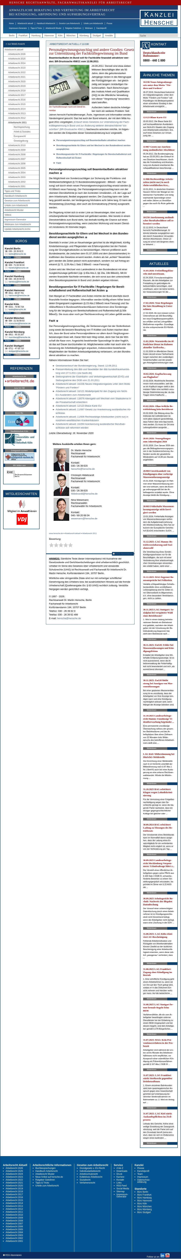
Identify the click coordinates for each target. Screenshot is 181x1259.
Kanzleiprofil (101, 28)
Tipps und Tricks (12, 191)
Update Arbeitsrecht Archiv (17, 229)
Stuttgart (97, 35)
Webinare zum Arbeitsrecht (18, 224)
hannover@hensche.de (19, 295)
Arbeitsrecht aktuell (25, 23)
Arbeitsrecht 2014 (16, 109)
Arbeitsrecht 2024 (16, 63)
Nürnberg (84, 35)
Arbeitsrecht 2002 (16, 182)
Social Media (123, 1188)
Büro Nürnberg (144, 1209)
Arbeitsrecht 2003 (16, 177)
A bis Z (120, 1168)
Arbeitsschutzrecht (89, 1174)
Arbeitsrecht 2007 (16, 159)
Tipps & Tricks (36, 28)
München (70, 35)
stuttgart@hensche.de (18, 351)
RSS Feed (122, 1185)
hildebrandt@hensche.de (84, 493)
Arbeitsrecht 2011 (17, 122)
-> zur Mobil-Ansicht (15, 44)
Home (11, 23)
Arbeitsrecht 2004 (16, 172)
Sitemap (121, 1191)
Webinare (89, 28)
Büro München (144, 1206)
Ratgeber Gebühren (73, 28)
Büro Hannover (144, 1200)
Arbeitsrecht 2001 (16, 186)
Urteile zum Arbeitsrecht (93, 23)
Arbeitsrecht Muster (53, 28)
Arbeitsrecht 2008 (16, 154)
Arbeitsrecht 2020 (16, 81)
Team (140, 1174)
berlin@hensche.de (17, 254)
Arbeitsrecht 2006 (16, 163)
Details (18, 257)
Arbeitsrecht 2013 (16, 113)
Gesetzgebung (21, 141)
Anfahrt (8, 257)
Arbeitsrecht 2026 (16, 54)
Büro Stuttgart (144, 1212)
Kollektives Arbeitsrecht (91, 1177)
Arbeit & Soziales (22, 131)
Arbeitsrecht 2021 (16, 77)
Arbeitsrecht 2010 (16, 145)
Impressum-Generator (18, 28)
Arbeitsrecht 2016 (16, 100)
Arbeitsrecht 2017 (16, 95)
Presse (109, 23)
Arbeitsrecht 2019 (16, 86)
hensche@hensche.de (83, 469)
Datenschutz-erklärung (143, 1181)
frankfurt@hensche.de (18, 268)
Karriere (120, 1177)
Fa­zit (58, 163)
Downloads (122, 1171)
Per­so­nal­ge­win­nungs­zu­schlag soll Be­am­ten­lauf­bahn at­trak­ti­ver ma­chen (90, 140)
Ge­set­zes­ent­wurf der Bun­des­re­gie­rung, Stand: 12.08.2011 (86, 365)
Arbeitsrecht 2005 (16, 168)
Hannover (49, 35)
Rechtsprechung (22, 127)
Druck (119, 1174)
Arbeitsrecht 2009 (16, 150)
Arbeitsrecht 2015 (16, 104)
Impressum (142, 1177)
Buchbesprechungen (46, 1168)
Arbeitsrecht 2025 (16, 58)
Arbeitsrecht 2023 (16, 68)
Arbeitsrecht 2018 (16, 90)
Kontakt (120, 1180)
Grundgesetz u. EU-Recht (92, 1168)
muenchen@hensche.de (19, 323)
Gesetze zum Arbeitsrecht (69, 23)
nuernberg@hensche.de (19, 337)
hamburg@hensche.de (19, 282)
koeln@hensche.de (17, 309)
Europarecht (20, 136)
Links (119, 1182)
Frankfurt (23, 35)
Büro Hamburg (144, 1197)
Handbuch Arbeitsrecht (46, 23)
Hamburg (35, 35)
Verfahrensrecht (87, 1182)
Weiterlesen (151, 112)
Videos (8, 215)
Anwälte (109, 35)
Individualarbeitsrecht (90, 1171)
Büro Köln (142, 1203)
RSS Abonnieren (123, 553)
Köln (60, 35)
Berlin (12, 35)
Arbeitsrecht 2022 (16, 72)
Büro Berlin (142, 1192)
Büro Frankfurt (144, 1195)
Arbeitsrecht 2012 (16, 118)
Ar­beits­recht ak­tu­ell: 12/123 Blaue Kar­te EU (79, 405)
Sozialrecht (85, 1180)
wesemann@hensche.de (84, 518)
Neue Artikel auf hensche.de (49, 1177)
